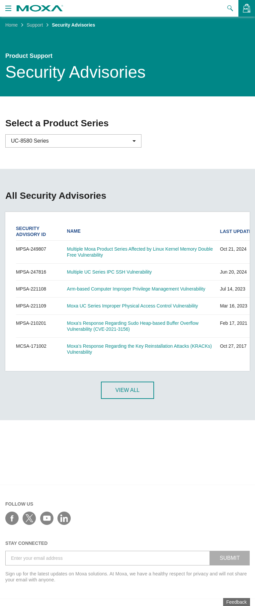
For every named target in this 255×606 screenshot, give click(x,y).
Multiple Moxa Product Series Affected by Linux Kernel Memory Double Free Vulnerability (140, 252)
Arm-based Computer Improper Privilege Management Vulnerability (136, 289)
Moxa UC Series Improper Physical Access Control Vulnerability (132, 305)
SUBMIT (230, 558)
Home (11, 25)
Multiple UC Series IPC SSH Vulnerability (109, 272)
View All (128, 390)
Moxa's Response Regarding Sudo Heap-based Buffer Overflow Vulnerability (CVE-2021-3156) (133, 326)
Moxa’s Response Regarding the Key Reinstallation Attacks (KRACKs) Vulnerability (139, 349)
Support (35, 25)
